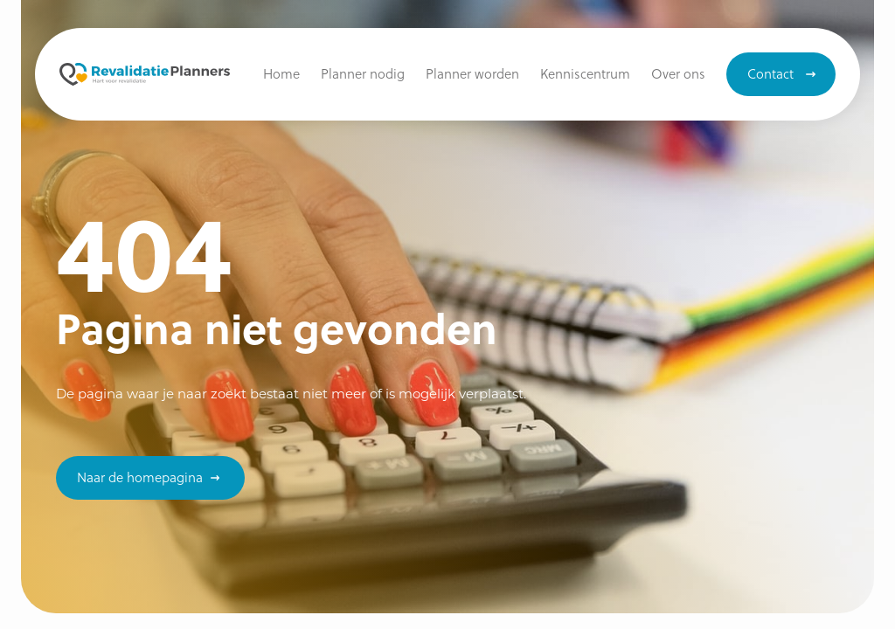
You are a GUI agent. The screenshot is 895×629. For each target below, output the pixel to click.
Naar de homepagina (140, 477)
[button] (585, 74)
